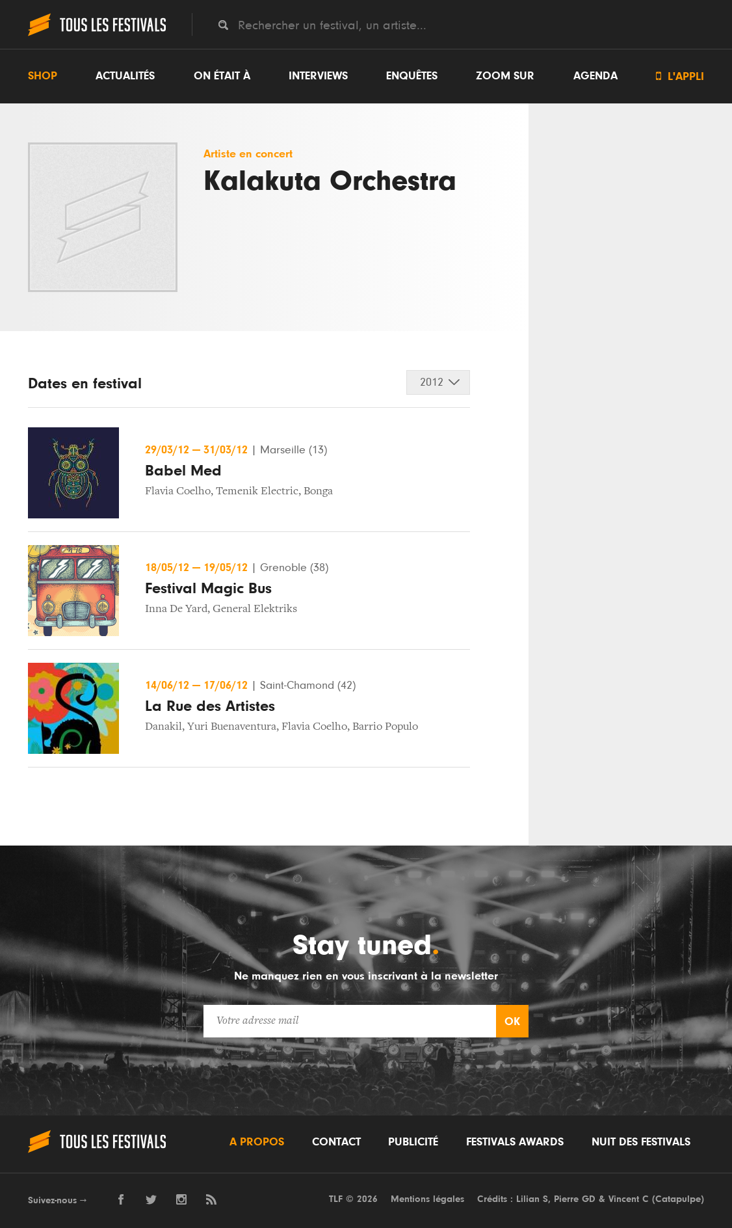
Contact (336, 1142)
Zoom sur (505, 76)
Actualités (125, 76)
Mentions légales (427, 1199)
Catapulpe (678, 1199)
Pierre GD (574, 1199)
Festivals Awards (515, 1142)
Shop (42, 76)
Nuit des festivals (641, 1142)
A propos (256, 1142)
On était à (222, 76)
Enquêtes (412, 76)
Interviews (318, 76)
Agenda (595, 76)
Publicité (413, 1142)
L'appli (680, 76)
